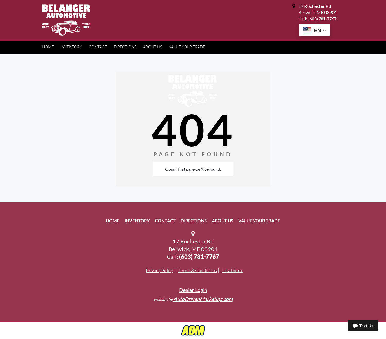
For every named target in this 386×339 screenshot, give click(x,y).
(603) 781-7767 (322, 18)
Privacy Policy (159, 270)
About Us (222, 220)
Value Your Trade (259, 220)
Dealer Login (193, 290)
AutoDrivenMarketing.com (203, 299)
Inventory (137, 220)
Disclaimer (232, 270)
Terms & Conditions (197, 270)
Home (112, 220)
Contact (165, 220)
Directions (194, 220)
